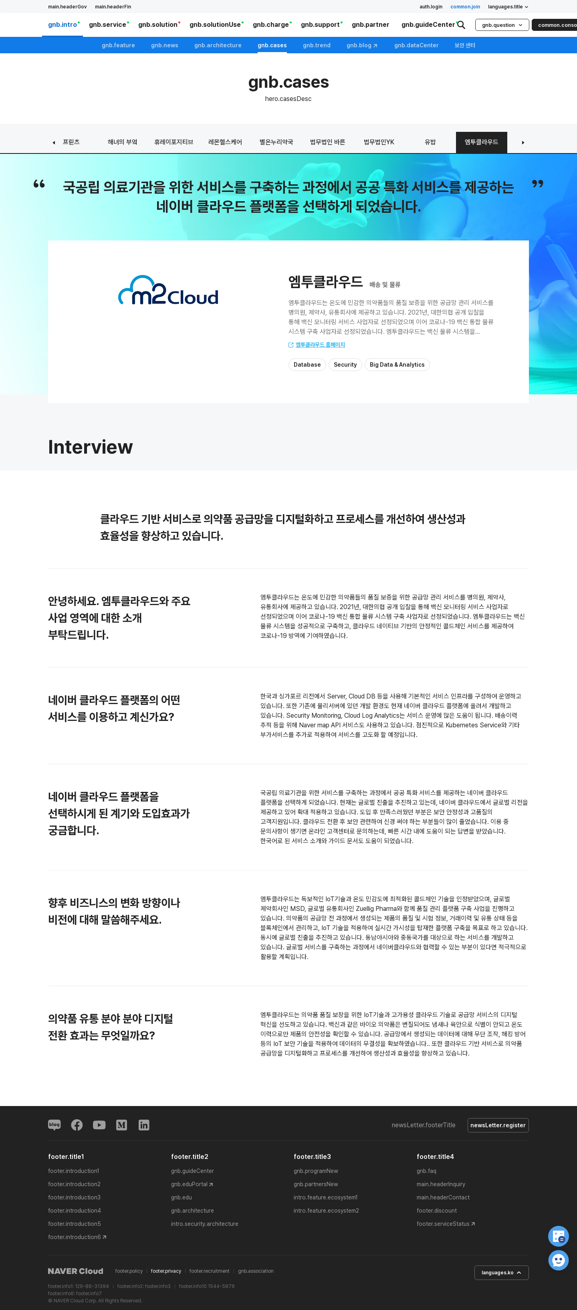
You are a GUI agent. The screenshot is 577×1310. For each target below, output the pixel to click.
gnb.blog (362, 45)
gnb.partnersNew (316, 1186)
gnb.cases (272, 45)
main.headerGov (67, 7)
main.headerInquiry (441, 1186)
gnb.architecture (218, 45)
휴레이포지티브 (174, 142)
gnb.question (502, 25)
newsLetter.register (496, 1126)
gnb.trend (317, 45)
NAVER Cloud (75, 1273)
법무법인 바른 (327, 142)
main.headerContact (443, 1199)
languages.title (508, 7)
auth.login (431, 7)
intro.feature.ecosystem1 (326, 1199)
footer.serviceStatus (443, 1225)
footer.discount (437, 1212)
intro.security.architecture (204, 1225)
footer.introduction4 (74, 1212)
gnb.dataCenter (416, 45)
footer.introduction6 (74, 1238)
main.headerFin (113, 7)
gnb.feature (118, 45)
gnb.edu (181, 1199)
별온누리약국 (276, 142)
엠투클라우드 (481, 142)
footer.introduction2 (74, 1186)
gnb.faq (426, 1172)
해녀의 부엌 (122, 142)
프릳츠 (71, 142)
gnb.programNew (316, 1172)
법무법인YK (379, 142)
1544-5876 (221, 1287)
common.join (465, 7)
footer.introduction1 (73, 1172)
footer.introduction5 (74, 1225)
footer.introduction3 (74, 1199)
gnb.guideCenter (192, 1172)
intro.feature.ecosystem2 (326, 1212)
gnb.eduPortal (189, 1186)
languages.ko (496, 1274)
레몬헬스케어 (225, 142)
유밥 (430, 142)
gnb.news (164, 45)
